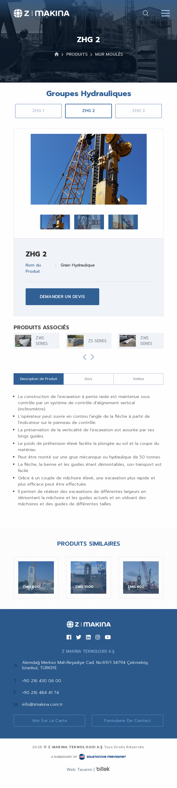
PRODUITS (76, 54)
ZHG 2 (88, 111)
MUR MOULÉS (109, 54)
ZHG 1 (38, 111)
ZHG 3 (138, 111)
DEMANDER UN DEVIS (62, 297)
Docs (88, 378)
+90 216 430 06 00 (41, 681)
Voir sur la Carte (49, 721)
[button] (84, 357)
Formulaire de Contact (127, 721)
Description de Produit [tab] (38, 378)
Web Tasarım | (81, 769)
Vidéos (138, 378)
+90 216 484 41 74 (40, 693)
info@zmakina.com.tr (42, 704)
